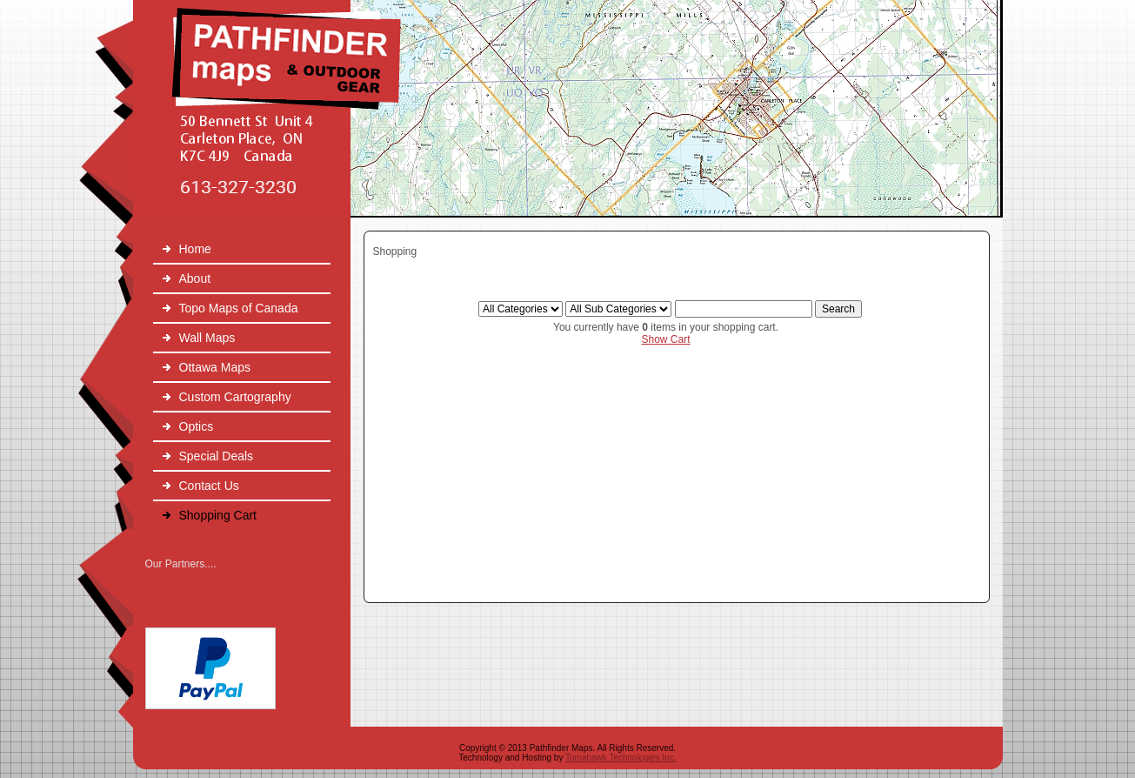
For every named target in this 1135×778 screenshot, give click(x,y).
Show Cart (665, 339)
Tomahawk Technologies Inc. (621, 757)
